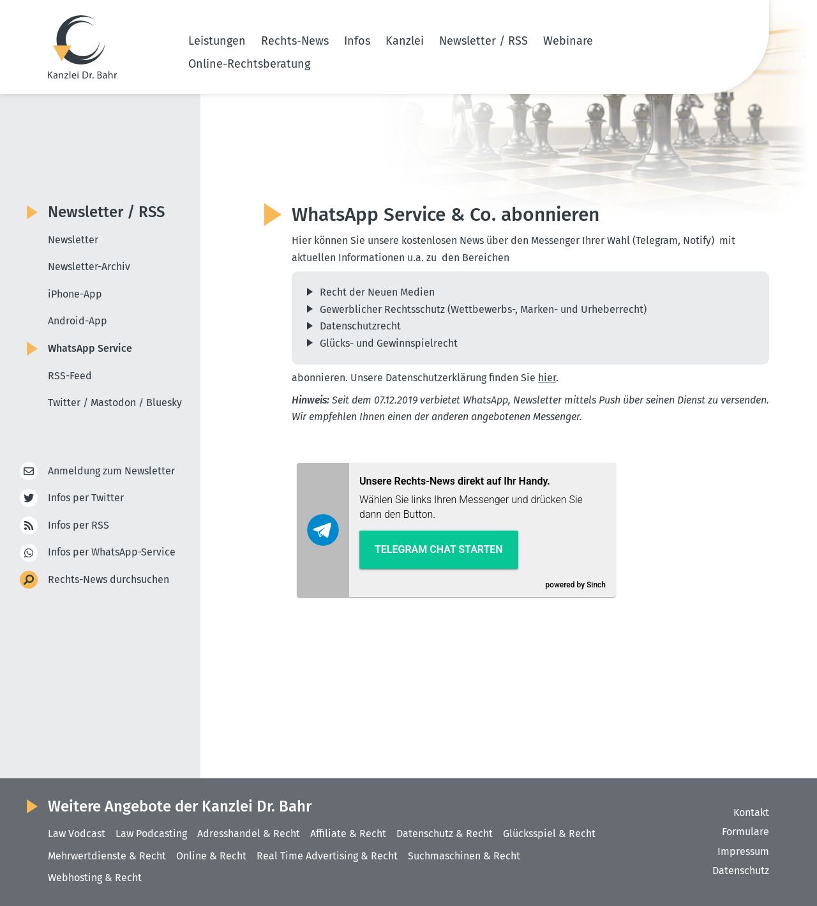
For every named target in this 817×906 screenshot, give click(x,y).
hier (547, 378)
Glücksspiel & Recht (549, 833)
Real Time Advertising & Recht (327, 856)
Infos (357, 41)
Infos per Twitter (86, 498)
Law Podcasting (151, 833)
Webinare (568, 41)
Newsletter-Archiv (89, 266)
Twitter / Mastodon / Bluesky (115, 402)
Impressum (743, 851)
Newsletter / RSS (483, 41)
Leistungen (217, 41)
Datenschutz (740, 870)
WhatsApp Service (90, 348)
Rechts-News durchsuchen (108, 580)
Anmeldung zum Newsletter (111, 471)
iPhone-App (75, 294)
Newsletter (73, 240)
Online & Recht (211, 856)
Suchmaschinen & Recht (464, 856)
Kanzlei (405, 41)
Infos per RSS (78, 525)
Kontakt (751, 812)
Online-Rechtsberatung (249, 64)
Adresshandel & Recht (248, 833)
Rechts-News (295, 41)
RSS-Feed (70, 376)
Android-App (77, 321)
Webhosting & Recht (95, 878)
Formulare (745, 832)
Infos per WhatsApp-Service (112, 552)
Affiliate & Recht (348, 833)
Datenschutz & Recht (444, 833)
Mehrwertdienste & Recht (107, 856)
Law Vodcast (76, 833)
